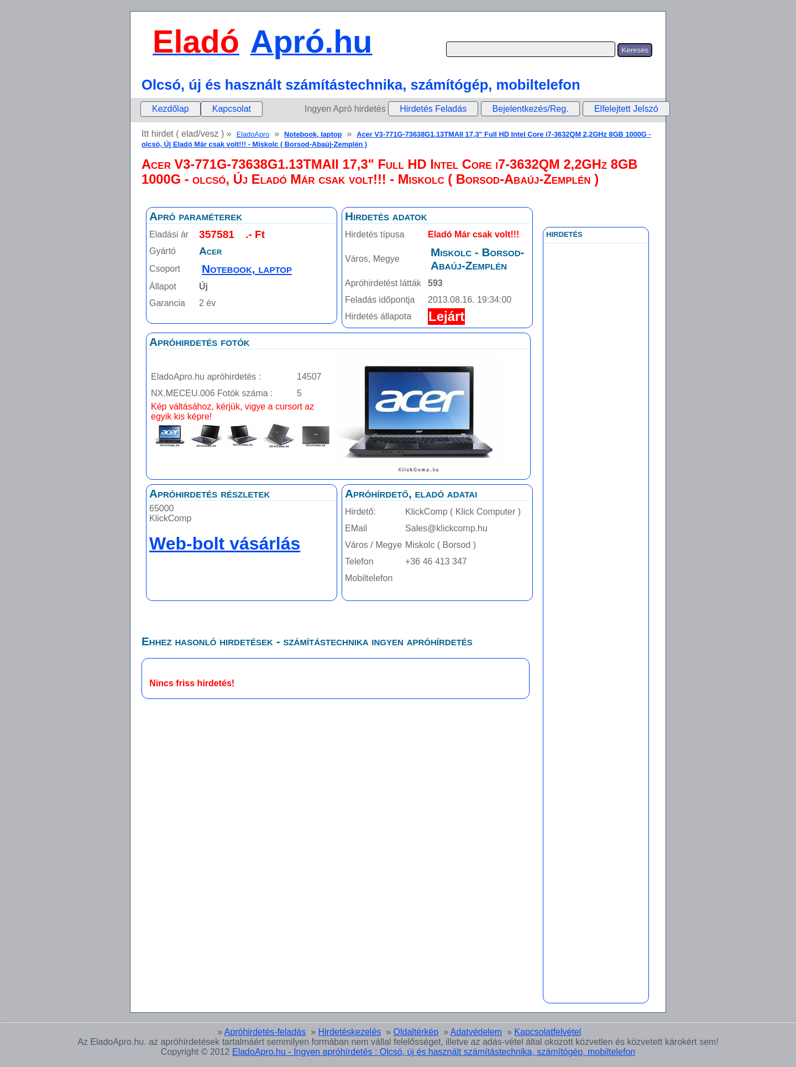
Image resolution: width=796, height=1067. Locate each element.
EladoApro (253, 134)
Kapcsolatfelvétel (547, 1032)
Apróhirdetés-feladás (265, 1032)
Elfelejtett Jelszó (626, 108)
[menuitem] (170, 109)
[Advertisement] (596, 492)
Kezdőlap (170, 108)
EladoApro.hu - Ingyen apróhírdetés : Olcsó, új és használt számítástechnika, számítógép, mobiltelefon (433, 1051)
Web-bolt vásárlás (224, 543)
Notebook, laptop (313, 134)
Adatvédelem (476, 1032)
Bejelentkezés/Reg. (531, 108)
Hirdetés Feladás (433, 108)
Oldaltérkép (416, 1032)
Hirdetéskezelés (349, 1032)
